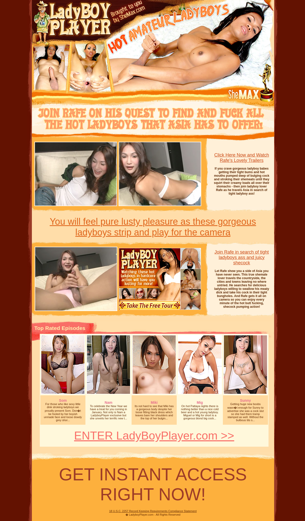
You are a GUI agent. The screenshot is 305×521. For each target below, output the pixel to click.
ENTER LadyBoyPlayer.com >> (154, 435)
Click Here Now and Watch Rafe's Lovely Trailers (241, 157)
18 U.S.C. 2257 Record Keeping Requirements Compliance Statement (153, 511)
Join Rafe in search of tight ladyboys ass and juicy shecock (241, 257)
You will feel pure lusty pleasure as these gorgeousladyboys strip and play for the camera (153, 227)
